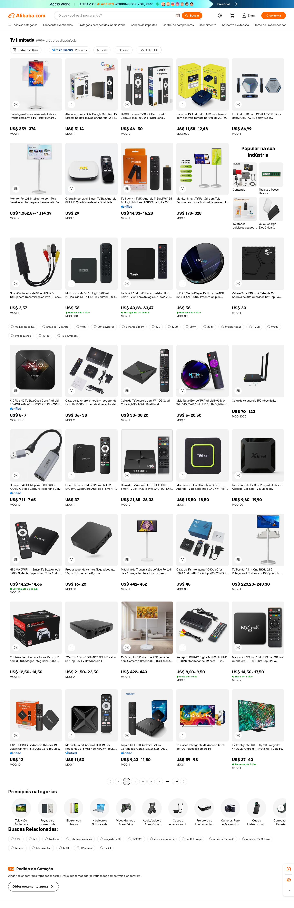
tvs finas (52, 839)
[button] (177, 15)
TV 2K (105, 848)
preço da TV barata (55, 327)
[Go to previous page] (110, 781)
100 (176, 781)
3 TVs (16, 839)
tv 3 (33, 839)
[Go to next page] (183, 781)
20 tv (191, 327)
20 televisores (104, 327)
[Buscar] (192, 15)
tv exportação (231, 327)
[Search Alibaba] (115, 15)
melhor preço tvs (23, 327)
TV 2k (254, 327)
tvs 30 (272, 327)
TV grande (84, 848)
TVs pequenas (21, 335)
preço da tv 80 (110, 839)
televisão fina (41, 848)
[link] (288, 869)
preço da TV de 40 (221, 839)
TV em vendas (67, 335)
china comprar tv (162, 839)
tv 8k (81, 327)
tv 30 (173, 327)
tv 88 (64, 848)
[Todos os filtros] (25, 50)
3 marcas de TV (133, 327)
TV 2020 (135, 839)
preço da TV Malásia (256, 839)
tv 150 (44, 335)
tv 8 (156, 327)
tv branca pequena (79, 839)
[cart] (233, 16)
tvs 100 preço (192, 839)
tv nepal (17, 848)
